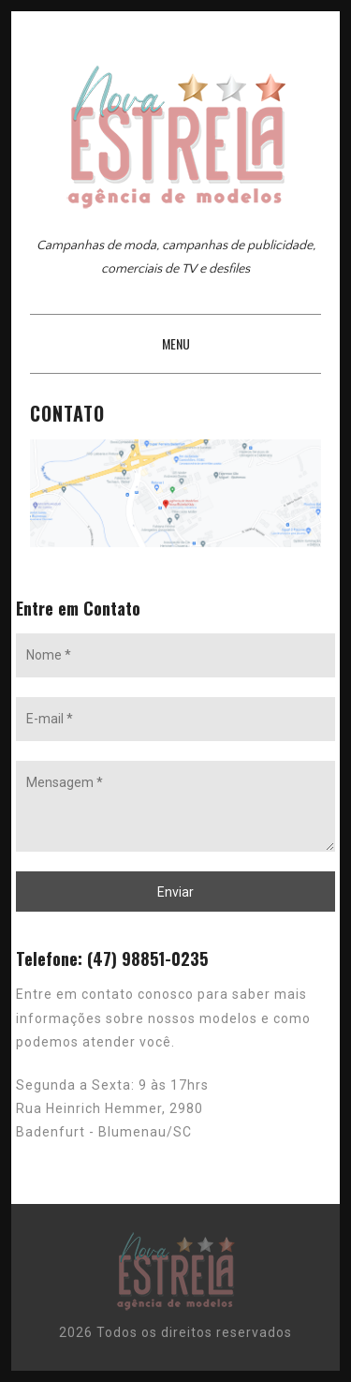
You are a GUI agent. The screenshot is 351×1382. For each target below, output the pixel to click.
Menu (176, 343)
